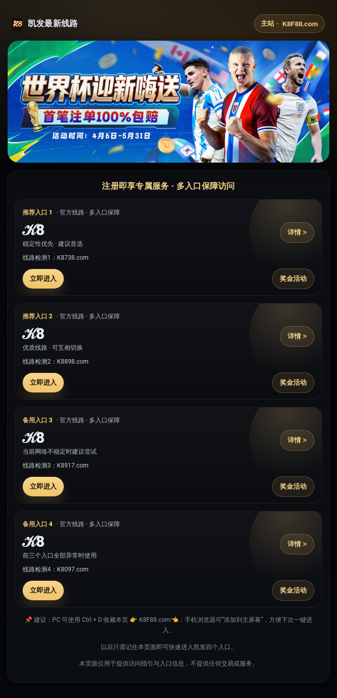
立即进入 (43, 278)
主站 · (289, 24)
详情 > (297, 232)
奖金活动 (293, 278)
